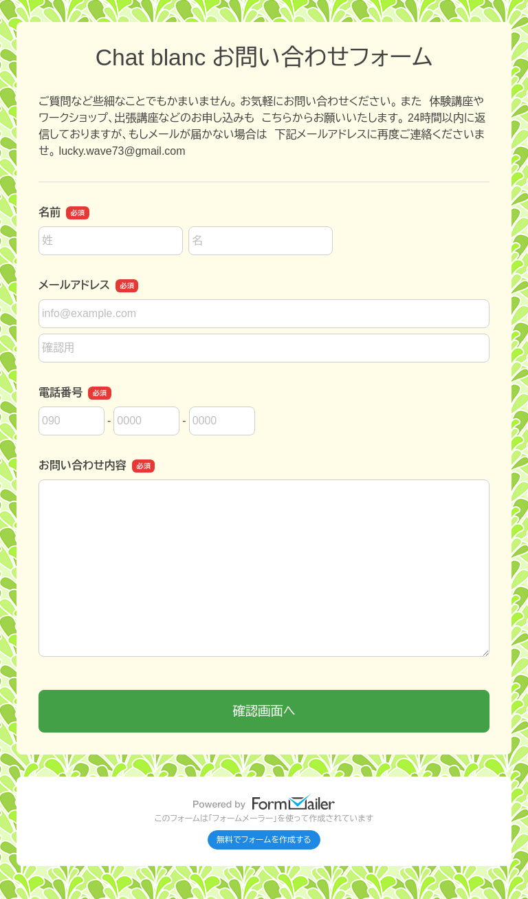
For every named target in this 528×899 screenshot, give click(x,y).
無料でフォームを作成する (264, 840)
